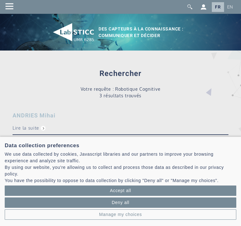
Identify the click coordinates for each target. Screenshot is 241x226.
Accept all (120, 190)
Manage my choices (120, 214)
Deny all (120, 202)
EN (230, 7)
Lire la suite (26, 128)
